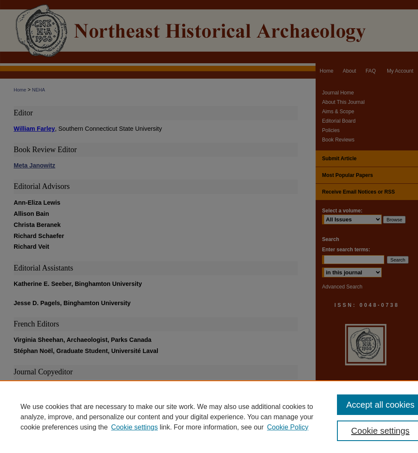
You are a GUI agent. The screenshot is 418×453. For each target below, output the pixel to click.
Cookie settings (134, 427)
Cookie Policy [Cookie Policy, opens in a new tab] (287, 427)
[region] (209, 416)
